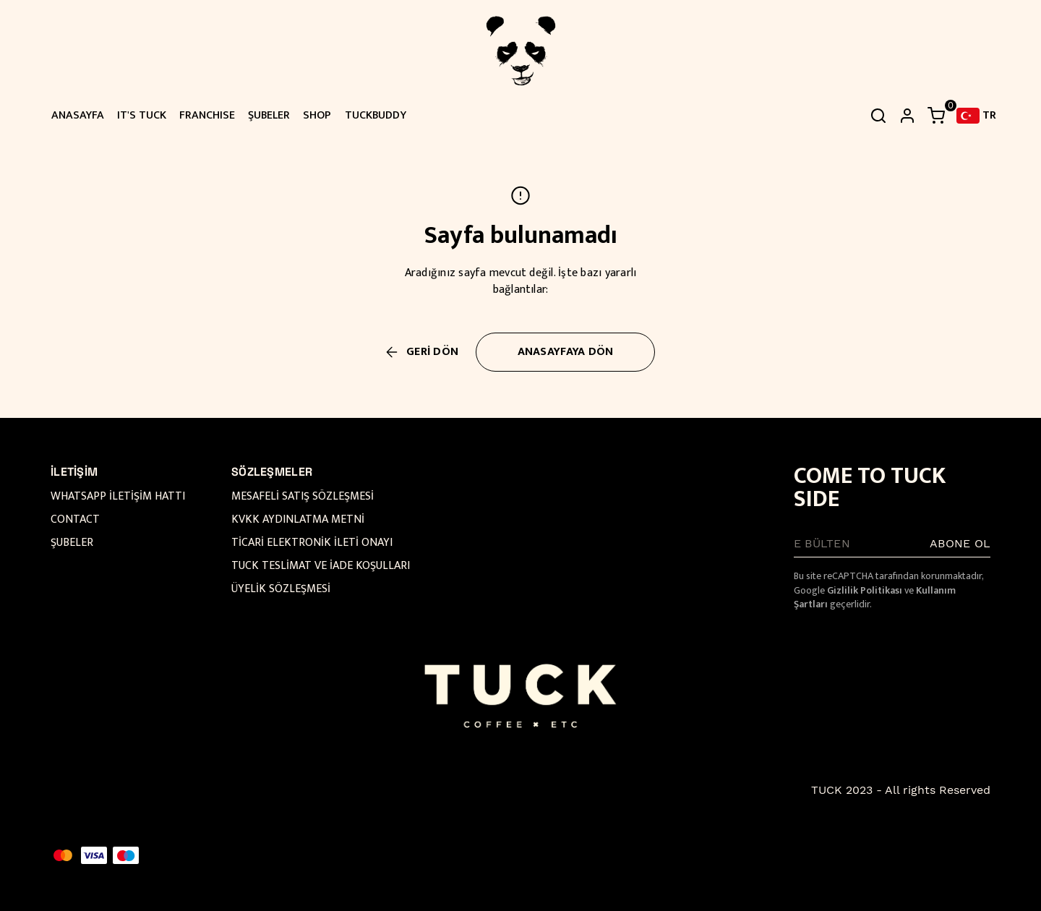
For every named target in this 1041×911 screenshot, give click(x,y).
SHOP (317, 115)
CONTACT (75, 519)
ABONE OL (960, 543)
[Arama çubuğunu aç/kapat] (878, 115)
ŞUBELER (269, 115)
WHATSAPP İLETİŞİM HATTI (118, 496)
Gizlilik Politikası (864, 590)
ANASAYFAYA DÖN (566, 352)
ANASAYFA (77, 115)
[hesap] (907, 115)
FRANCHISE (207, 115)
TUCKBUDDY (375, 115)
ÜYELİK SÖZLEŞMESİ (280, 589)
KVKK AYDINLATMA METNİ (297, 519)
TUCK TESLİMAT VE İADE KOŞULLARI (320, 566)
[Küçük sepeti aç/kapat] (936, 115)
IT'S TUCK (141, 115)
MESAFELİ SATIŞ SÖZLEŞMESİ (302, 496)
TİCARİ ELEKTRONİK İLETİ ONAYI (312, 542)
